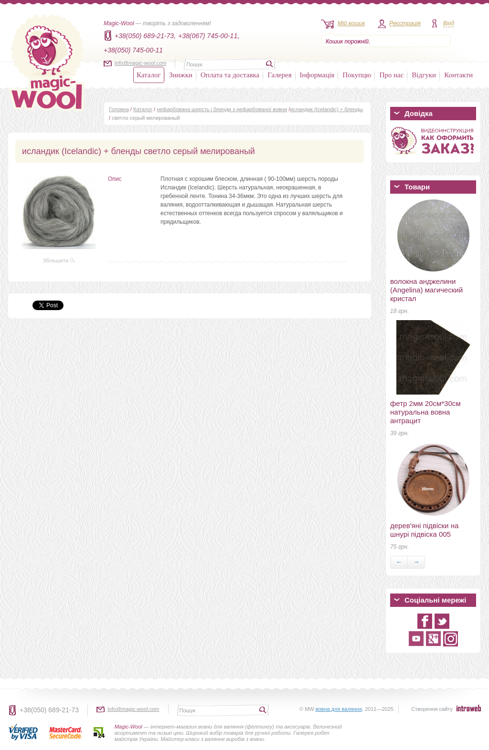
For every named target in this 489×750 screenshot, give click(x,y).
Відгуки (424, 75)
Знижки (180, 75)
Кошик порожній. (348, 41)
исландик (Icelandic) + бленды (326, 109)
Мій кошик (351, 23)
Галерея (279, 75)
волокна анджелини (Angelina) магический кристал (426, 289)
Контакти (458, 75)
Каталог (149, 75)
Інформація (317, 75)
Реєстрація (405, 23)
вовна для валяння (339, 709)
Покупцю (356, 75)
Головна (119, 109)
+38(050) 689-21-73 (49, 710)
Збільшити (59, 260)
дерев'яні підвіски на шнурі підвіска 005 (424, 529)
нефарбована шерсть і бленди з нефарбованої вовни (222, 109)
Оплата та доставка (230, 75)
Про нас (391, 75)
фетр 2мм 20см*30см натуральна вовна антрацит (425, 412)
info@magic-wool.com (140, 63)
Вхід (448, 23)
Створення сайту (432, 709)
